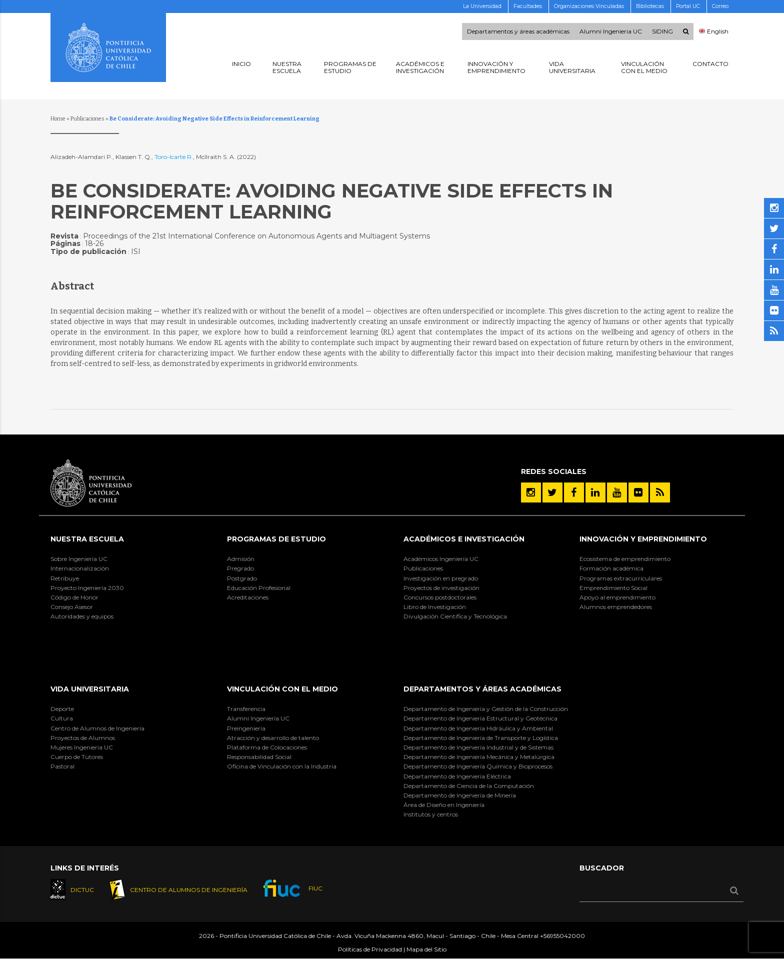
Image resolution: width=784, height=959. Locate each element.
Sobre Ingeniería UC (79, 558)
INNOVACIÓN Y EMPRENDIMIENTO (643, 539)
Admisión (240, 558)
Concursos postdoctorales (440, 597)
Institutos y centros (431, 814)
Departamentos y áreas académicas (518, 31)
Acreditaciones (247, 597)
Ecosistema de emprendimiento (625, 558)
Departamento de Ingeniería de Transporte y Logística (481, 738)
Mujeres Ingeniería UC (81, 747)
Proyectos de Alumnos (82, 738)
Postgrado (242, 578)
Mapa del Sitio (426, 949)
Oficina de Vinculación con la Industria (281, 766)
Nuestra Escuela (87, 539)
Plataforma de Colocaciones (267, 747)
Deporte (62, 708)
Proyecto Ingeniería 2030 (87, 588)
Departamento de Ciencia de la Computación (469, 786)
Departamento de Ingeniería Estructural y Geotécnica (481, 718)
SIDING (662, 31)
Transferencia (246, 708)
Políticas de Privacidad (370, 949)
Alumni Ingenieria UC (611, 31)
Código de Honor (74, 597)
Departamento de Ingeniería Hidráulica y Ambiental (478, 728)
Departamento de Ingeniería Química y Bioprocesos (478, 766)
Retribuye (64, 578)
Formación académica (612, 568)
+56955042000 (562, 936)
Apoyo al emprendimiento (618, 597)
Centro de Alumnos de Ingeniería (97, 728)
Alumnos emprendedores (616, 606)
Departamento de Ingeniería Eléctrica (457, 776)
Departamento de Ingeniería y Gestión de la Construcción (486, 708)
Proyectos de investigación (442, 588)
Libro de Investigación (435, 606)
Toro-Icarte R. (173, 156)
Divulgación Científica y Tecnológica (455, 616)
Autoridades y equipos (82, 616)
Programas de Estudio (276, 539)
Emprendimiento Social (614, 588)
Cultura (61, 718)
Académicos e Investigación (464, 539)
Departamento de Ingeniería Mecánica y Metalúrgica (479, 756)
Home (58, 119)
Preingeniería (246, 728)
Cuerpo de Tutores (76, 756)
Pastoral (62, 766)
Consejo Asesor (71, 606)
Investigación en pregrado (441, 578)
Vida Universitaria (89, 689)
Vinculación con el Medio (282, 689)
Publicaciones (87, 119)
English (713, 31)
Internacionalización (79, 568)
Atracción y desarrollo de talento (273, 738)
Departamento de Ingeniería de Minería (460, 795)
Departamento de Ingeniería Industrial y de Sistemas (479, 747)
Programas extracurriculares (621, 578)
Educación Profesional (258, 588)
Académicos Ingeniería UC (441, 558)
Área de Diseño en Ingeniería (444, 804)
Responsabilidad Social (259, 756)
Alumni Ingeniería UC (258, 718)
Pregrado (240, 568)
